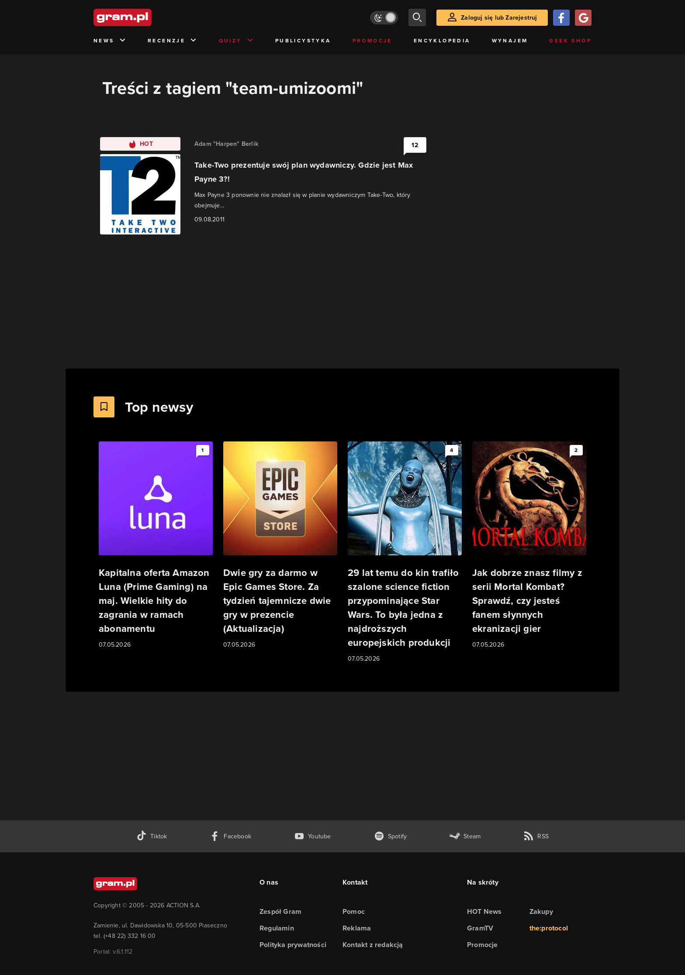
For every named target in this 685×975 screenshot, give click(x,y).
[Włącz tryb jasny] (384, 17)
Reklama (356, 928)
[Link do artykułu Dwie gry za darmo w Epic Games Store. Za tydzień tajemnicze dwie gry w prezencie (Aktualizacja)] (280, 545)
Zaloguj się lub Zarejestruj (499, 17)
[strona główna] (144, 17)
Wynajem (510, 41)
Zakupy (541, 911)
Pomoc (353, 911)
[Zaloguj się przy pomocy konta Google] (583, 18)
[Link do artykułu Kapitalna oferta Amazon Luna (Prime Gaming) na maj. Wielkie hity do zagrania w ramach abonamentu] (155, 545)
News (109, 40)
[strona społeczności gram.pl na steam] (465, 836)
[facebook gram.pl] (230, 836)
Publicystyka (303, 41)
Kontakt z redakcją (372, 945)
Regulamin (276, 928)
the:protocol (548, 928)
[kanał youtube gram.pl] (312, 836)
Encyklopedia (442, 41)
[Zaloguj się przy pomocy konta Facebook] (561, 18)
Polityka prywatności (292, 945)
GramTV (480, 928)
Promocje (372, 41)
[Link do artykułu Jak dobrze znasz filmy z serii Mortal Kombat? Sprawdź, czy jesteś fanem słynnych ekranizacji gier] (529, 545)
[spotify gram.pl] (390, 836)
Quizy (236, 40)
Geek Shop (570, 41)
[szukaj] (417, 17)
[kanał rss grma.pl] (536, 836)
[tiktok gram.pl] (151, 836)
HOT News (484, 911)
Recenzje (172, 40)
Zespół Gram (280, 911)
